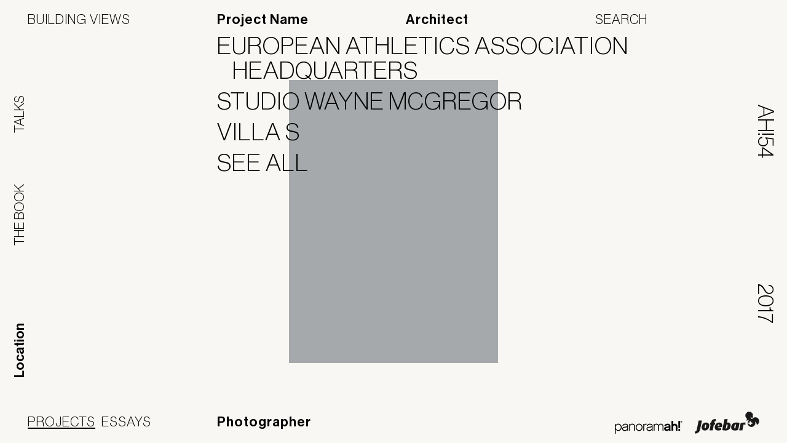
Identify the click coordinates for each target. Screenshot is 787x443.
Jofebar (727, 423)
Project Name (263, 20)
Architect (437, 20)
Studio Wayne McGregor (377, 100)
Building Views (79, 19)
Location (20, 350)
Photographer (264, 422)
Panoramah (648, 427)
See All (270, 162)
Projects (61, 421)
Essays (126, 421)
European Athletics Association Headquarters (430, 58)
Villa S (266, 131)
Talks (19, 114)
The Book (19, 214)
